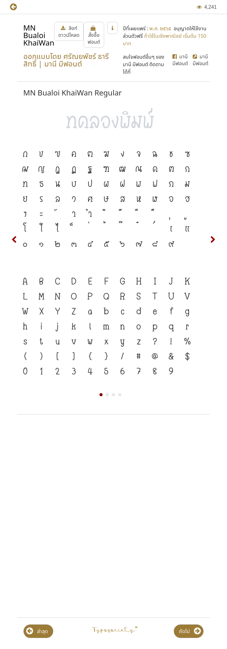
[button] (18, 7)
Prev (14, 240)
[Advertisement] (113, 469)
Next (213, 240)
